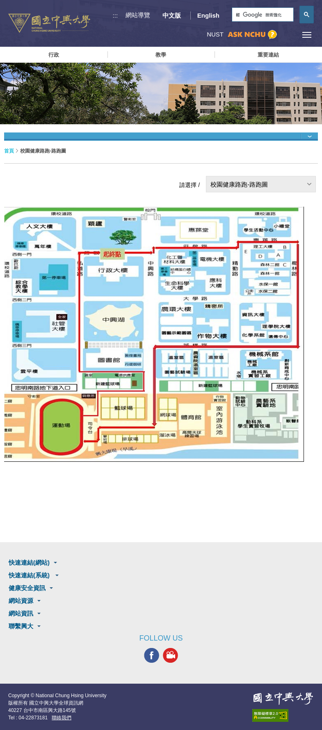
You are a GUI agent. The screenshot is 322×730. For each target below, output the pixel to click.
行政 (53, 55)
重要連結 (268, 55)
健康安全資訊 (27, 587)
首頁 (9, 151)
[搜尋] (262, 15)
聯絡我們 (61, 718)
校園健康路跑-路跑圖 (239, 184)
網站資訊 (21, 613)
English (208, 15)
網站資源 (21, 600)
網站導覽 (138, 14)
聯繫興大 (21, 626)
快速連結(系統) (30, 575)
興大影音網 (170, 655)
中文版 (171, 15)
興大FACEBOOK (151, 655)
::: (115, 15)
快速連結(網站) (29, 562)
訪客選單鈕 (288, 34)
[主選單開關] (306, 34)
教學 (160, 55)
